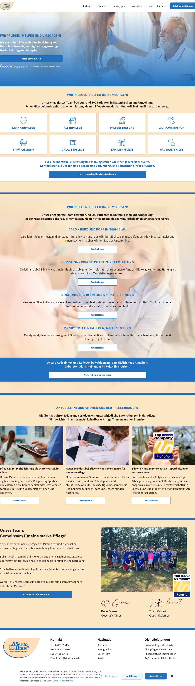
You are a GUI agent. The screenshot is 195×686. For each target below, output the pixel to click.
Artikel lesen (19, 500)
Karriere (161, 5)
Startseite (87, 5)
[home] (7, 5)
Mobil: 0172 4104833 (61, 649)
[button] (172, 676)
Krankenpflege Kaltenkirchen (160, 645)
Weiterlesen (97, 249)
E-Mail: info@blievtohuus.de (65, 658)
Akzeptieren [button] (155, 676)
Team (149, 5)
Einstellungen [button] (111, 676)
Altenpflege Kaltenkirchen (158, 649)
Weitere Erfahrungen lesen (98, 374)
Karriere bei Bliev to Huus (36, 594)
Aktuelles (137, 5)
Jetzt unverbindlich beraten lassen (97, 174)
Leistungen (102, 5)
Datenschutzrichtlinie (63, 680)
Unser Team (104, 653)
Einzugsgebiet (120, 5)
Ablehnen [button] (131, 676)
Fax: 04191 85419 (59, 653)
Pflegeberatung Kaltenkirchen (160, 653)
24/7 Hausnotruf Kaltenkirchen (161, 658)
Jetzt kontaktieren (183, 5)
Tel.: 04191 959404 (59, 645)
